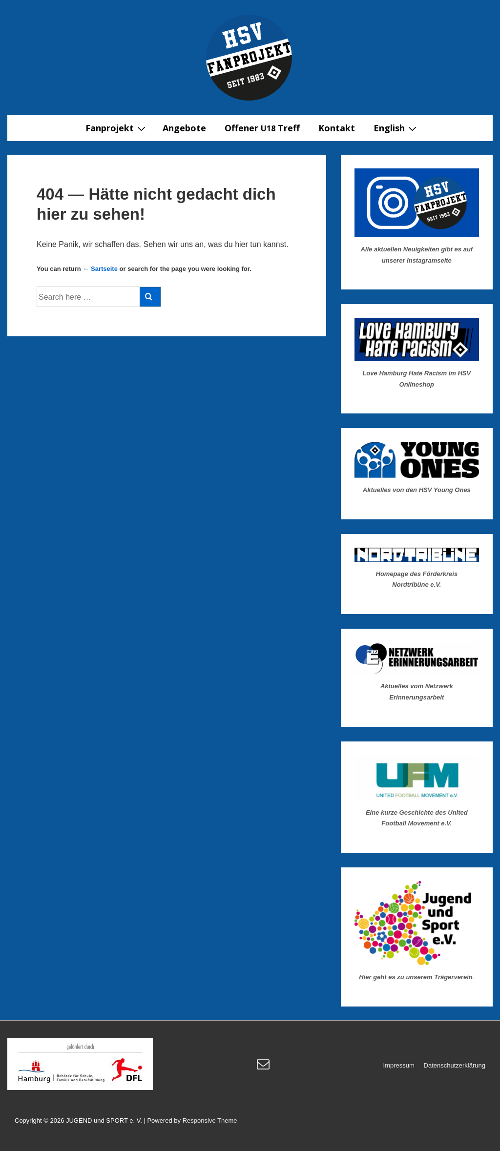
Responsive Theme (210, 1120)
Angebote (184, 128)
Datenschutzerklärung (454, 1065)
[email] (264, 1067)
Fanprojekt (116, 128)
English (396, 128)
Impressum (399, 1065)
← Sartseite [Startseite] (100, 268)
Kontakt (336, 128)
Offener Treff (262, 128)
